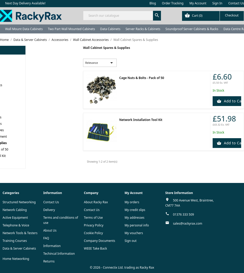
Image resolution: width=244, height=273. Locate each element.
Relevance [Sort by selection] (99, 63)
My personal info (136, 225)
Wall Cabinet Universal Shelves (34, 130)
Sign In (217, 3)
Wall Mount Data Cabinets (24, 29)
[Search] (122, 15)
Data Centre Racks (15, 91)
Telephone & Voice (16, 225)
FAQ (46, 238)
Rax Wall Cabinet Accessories (32, 117)
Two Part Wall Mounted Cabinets (71, 29)
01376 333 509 (183, 214)
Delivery (49, 210)
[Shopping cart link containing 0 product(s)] (213, 16)
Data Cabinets (110, 29)
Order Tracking (173, 3)
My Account (197, 3)
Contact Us (236, 3)
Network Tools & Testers (20, 233)
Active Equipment (15, 217)
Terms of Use (93, 217)
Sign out (130, 241)
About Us (50, 230)
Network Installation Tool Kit (37, 156)
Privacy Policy (93, 225)
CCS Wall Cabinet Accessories (33, 123)
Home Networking (16, 259)
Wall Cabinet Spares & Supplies (35, 143)
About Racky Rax (96, 202)
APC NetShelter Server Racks (22, 162)
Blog (152, 3)
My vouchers (133, 233)
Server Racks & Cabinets (142, 29)
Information (52, 246)
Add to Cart (232, 101)
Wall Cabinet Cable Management (35, 136)
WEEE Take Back (95, 248)
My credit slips (134, 210)
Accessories (11, 104)
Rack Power (10, 98)
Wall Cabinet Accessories (26, 111)
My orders (131, 202)
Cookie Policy (93, 233)
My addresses (134, 217)
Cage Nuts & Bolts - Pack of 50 (38, 149)
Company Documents (99, 241)
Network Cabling (15, 210)
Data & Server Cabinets (19, 248)
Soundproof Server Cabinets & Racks (192, 29)
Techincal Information (59, 253)
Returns (49, 261)
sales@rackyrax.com (187, 223)
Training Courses (15, 241)
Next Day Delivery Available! (25, 3)
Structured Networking (19, 202)
